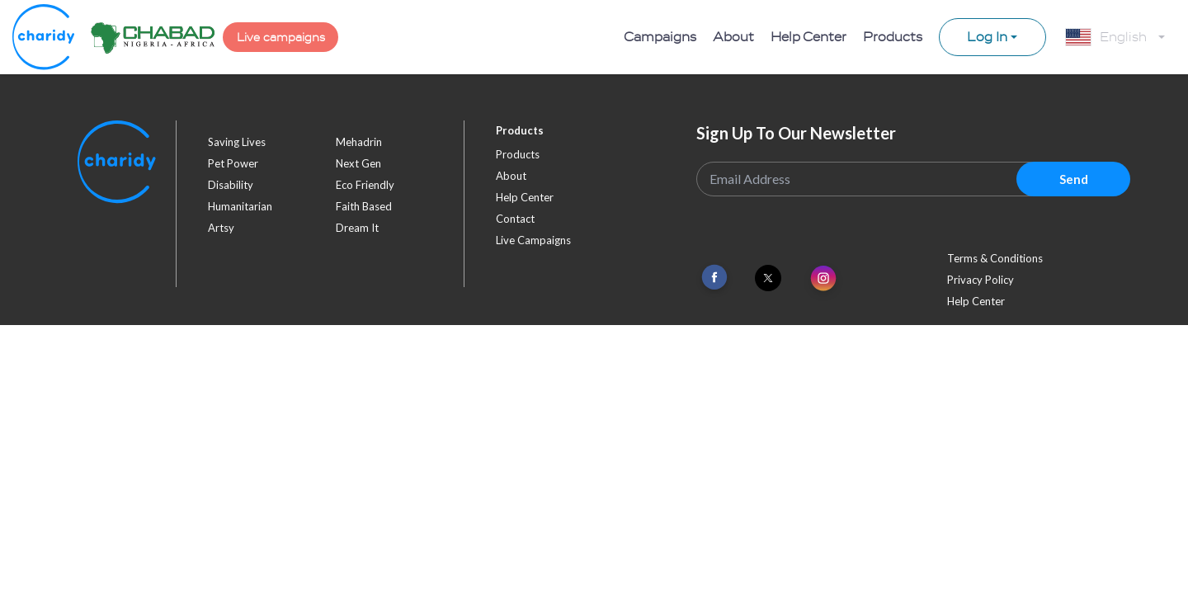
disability (230, 184)
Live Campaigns (533, 240)
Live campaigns (281, 38)
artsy (221, 227)
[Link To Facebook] (714, 277)
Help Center (808, 37)
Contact (515, 218)
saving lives (237, 141)
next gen (358, 163)
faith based (364, 206)
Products (892, 37)
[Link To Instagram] (823, 279)
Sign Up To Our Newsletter (796, 133)
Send (1073, 179)
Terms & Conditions (995, 258)
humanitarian (240, 206)
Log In (987, 37)
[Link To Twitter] (768, 278)
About (733, 37)
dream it (357, 227)
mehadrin (359, 141)
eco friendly (365, 184)
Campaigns (660, 37)
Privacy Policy (980, 279)
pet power (233, 163)
